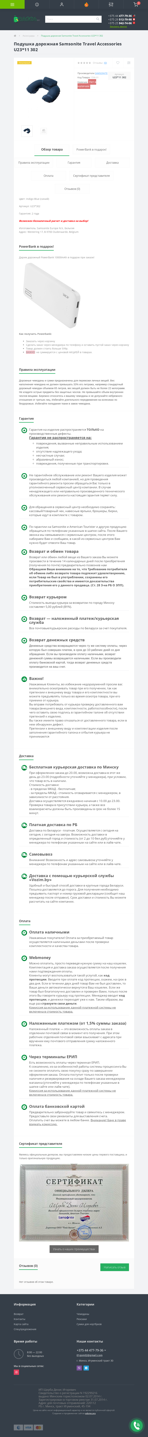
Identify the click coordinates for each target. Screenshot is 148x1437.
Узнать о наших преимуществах (74, 1249)
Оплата (48, 176)
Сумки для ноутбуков (89, 1324)
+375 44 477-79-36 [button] (91, 1350)
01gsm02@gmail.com (89, 1355)
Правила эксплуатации (33, 163)
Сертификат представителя (91, 176)
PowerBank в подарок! (91, 149)
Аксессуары (29, 35)
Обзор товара (52, 149)
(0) (105, 62)
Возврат (19, 1314)
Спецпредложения (25, 1329)
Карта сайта (21, 1324)
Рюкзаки (82, 1319)
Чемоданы (83, 1314)
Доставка (112, 163)
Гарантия (74, 163)
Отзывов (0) (72, 189)
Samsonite (101, 73)
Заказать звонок (118, 26)
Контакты (19, 1319)
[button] (61, 4)
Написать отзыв (114, 1267)
